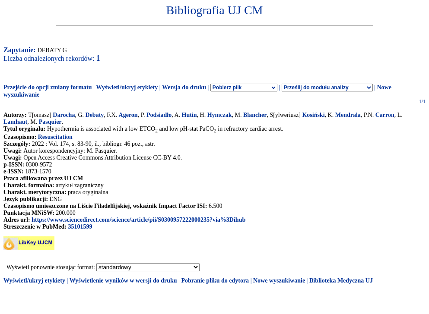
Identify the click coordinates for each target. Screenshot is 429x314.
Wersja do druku (184, 87)
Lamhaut (15, 122)
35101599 (80, 226)
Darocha (64, 115)
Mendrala (348, 115)
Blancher (255, 115)
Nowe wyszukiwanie (279, 280)
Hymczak (219, 115)
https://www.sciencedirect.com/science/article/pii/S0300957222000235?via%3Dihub (138, 220)
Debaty (95, 115)
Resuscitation (55, 137)
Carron (384, 115)
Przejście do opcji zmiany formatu (47, 87)
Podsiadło (159, 115)
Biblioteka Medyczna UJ (341, 280)
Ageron (128, 115)
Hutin (189, 115)
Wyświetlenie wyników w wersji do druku (123, 280)
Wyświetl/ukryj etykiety (127, 87)
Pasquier (50, 122)
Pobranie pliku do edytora (215, 280)
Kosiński (313, 115)
